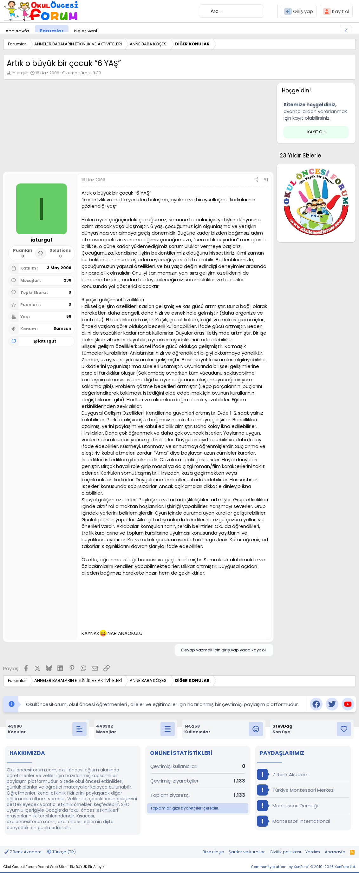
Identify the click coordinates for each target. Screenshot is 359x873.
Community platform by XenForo (303, 866)
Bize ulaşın (213, 852)
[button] (102, 31)
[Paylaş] (256, 180)
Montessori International (293, 821)
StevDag (282, 726)
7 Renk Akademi (283, 774)
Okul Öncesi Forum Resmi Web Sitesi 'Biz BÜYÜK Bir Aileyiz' (54, 866)
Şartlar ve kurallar (247, 852)
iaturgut (20, 73)
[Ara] (231, 11)
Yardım (312, 852)
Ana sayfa (17, 31)
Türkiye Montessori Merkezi (296, 790)
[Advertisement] (136, 127)
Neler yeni (85, 31)
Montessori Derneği (287, 805)
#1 (265, 180)
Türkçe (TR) (61, 852)
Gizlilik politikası (285, 852)
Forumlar (52, 31)
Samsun (62, 328)
